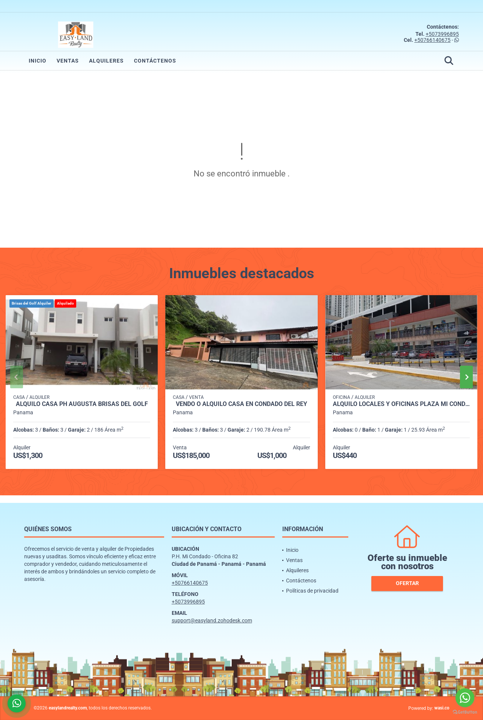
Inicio (37, 61)
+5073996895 (442, 34)
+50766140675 (432, 40)
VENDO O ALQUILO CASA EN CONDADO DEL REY (241, 404)
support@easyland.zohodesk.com (212, 620)
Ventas (68, 61)
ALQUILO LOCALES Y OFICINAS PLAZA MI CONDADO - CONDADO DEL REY (401, 404)
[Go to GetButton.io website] (465, 712)
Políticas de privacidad (312, 591)
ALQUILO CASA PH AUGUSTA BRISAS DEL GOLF (82, 404)
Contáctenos (155, 61)
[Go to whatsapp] (464, 697)
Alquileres (106, 61)
